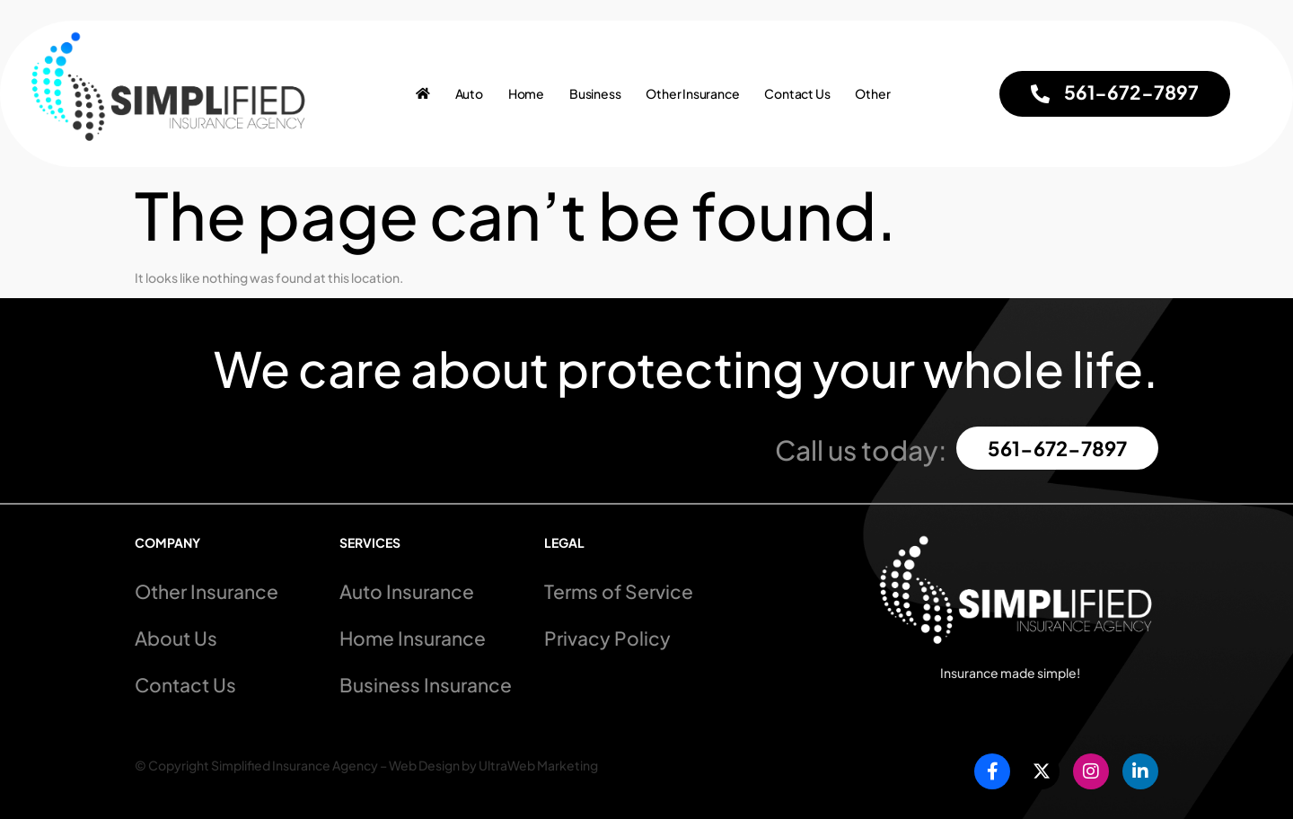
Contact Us (797, 94)
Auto (469, 94)
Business (594, 94)
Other (872, 94)
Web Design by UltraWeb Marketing (493, 765)
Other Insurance (692, 94)
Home (526, 94)
